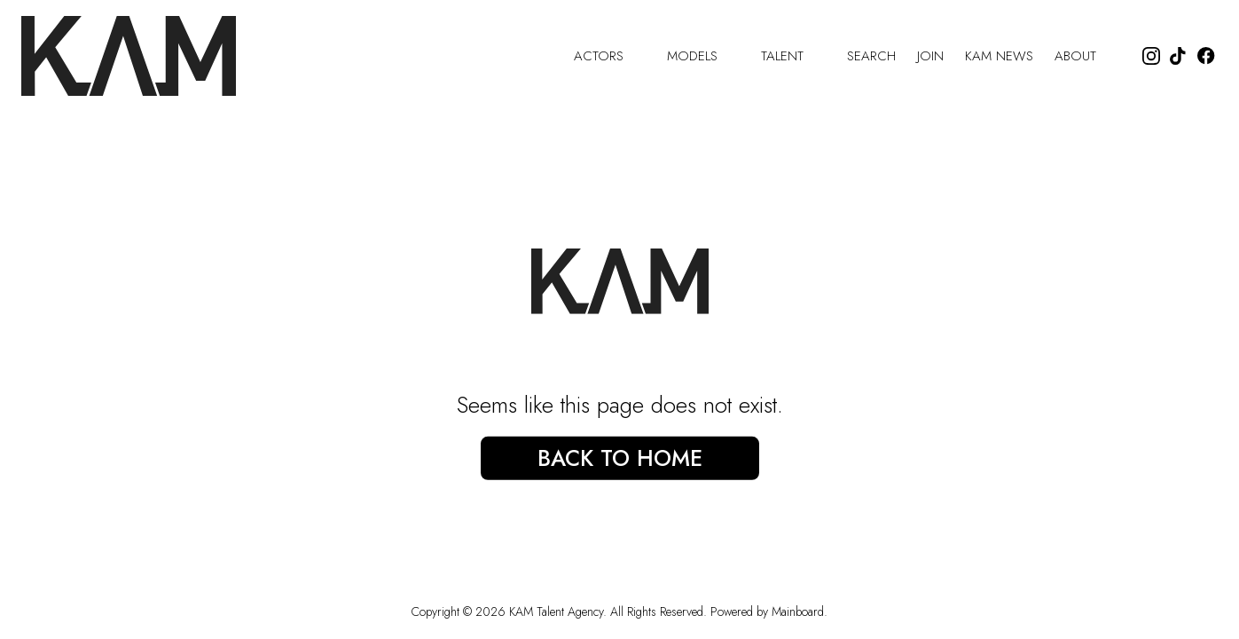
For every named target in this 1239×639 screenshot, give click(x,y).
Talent (793, 56)
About (1086, 56)
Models (703, 56)
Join (930, 56)
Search (871, 56)
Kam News (999, 56)
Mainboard (798, 611)
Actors (610, 56)
